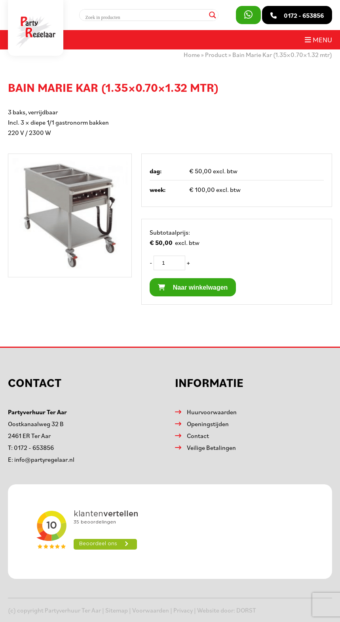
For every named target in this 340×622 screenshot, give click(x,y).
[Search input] (145, 17)
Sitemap (116, 610)
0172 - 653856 (34, 447)
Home (192, 55)
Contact (198, 436)
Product (216, 55)
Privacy (183, 610)
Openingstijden (208, 424)
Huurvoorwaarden (212, 412)
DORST (246, 610)
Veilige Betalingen (211, 447)
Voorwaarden (150, 610)
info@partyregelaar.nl (44, 459)
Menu (318, 39)
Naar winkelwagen (193, 287)
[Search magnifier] (212, 15)
